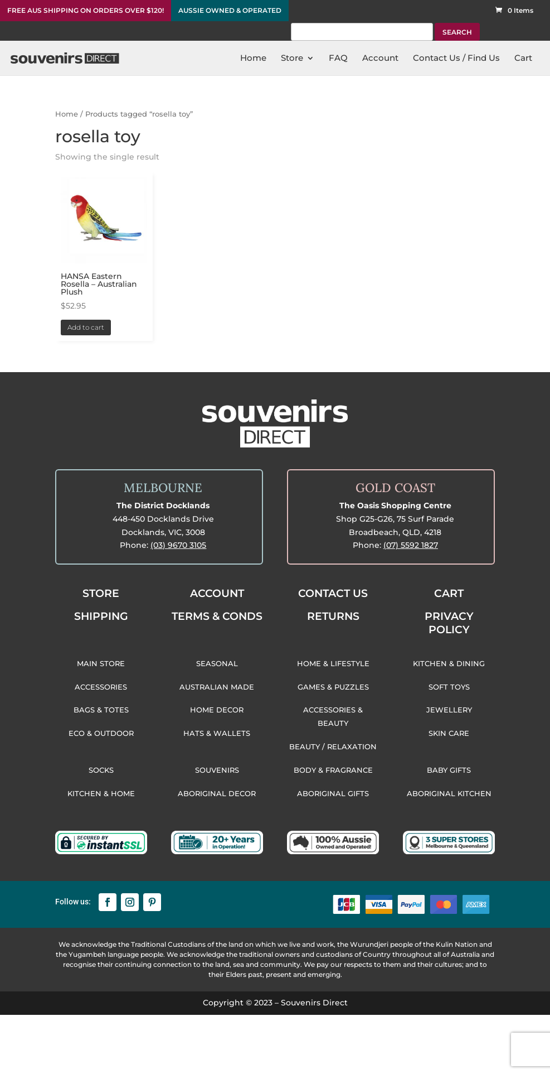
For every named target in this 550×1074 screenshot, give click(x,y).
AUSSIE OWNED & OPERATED (229, 10)
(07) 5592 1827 (410, 545)
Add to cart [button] (85, 327)
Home (66, 114)
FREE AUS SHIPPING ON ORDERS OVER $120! (85, 10)
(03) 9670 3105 (178, 545)
